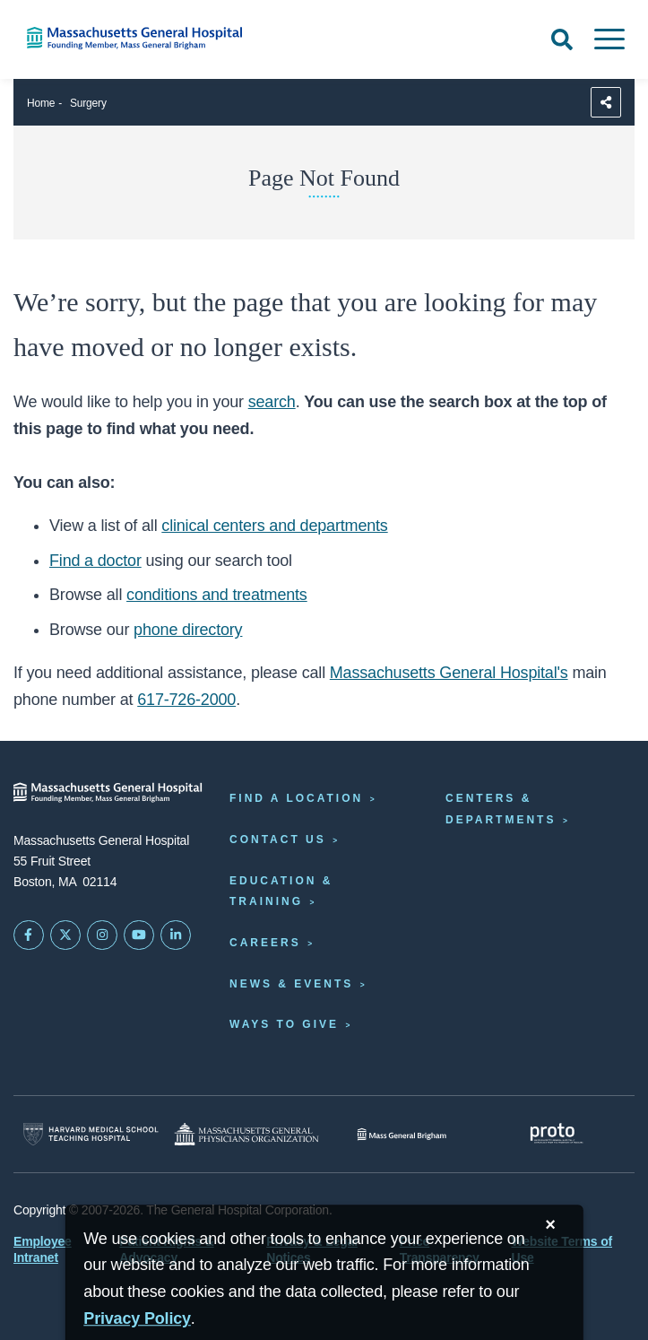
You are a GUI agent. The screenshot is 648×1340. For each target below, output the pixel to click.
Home (41, 103)
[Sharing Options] (606, 102)
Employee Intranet (42, 1249)
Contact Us (277, 839)
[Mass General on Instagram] (102, 935)
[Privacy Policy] (137, 1319)
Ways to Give (284, 1024)
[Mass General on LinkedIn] (175, 935)
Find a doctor (95, 561)
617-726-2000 (186, 700)
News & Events (291, 984)
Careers (265, 942)
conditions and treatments (216, 595)
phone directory (188, 630)
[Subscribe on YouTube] (139, 935)
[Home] (135, 38)
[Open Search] (562, 39)
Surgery (88, 103)
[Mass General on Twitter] (65, 935)
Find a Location (296, 798)
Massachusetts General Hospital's (449, 673)
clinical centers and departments (274, 526)
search (272, 402)
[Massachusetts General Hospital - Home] (108, 792)
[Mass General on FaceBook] (28, 935)
